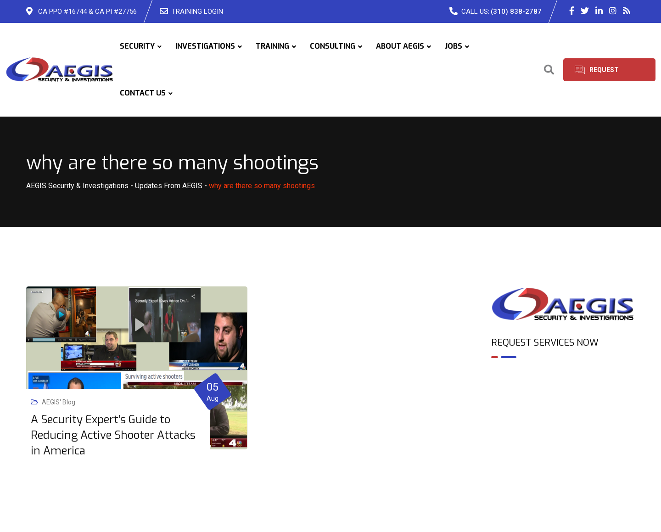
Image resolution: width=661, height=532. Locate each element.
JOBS (453, 46)
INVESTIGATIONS (205, 46)
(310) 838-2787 (516, 11)
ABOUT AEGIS (400, 46)
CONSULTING (332, 46)
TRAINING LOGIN (197, 11)
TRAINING (272, 46)
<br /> (563, 404)
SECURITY (137, 46)
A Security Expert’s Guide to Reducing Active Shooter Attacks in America (113, 435)
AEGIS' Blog (58, 402)
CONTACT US (143, 93)
